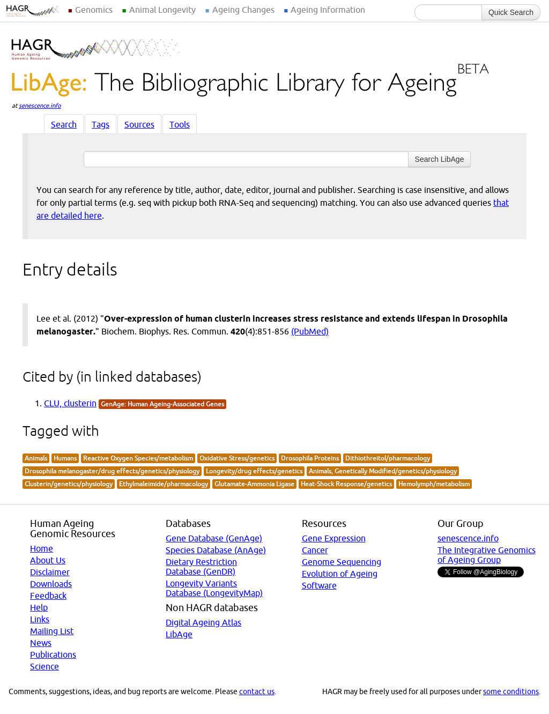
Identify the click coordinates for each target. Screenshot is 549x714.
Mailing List (51, 631)
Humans (65, 458)
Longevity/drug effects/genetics (254, 470)
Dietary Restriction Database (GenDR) (201, 566)
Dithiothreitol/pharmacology (387, 458)
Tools (179, 124)
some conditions (511, 691)
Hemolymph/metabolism (434, 483)
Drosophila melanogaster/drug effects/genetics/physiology (112, 470)
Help (39, 607)
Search (64, 124)
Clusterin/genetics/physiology (69, 483)
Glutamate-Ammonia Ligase (254, 483)
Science (44, 666)
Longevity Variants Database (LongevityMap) (214, 588)
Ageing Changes (243, 9)
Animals (36, 458)
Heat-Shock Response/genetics (346, 483)
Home (41, 548)
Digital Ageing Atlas (203, 622)
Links (39, 619)
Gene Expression (334, 538)
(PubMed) (310, 331)
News (40, 643)
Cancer (315, 550)
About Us (47, 560)
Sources (139, 124)
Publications (53, 654)
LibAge (179, 634)
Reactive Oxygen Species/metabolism (138, 458)
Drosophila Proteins (310, 458)
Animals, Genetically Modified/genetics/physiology (383, 470)
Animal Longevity (162, 9)
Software (319, 585)
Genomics (94, 9)
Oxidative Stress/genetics (236, 458)
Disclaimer (50, 572)
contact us (256, 691)
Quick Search (510, 12)
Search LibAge (439, 159)
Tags (100, 124)
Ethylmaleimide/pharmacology (163, 483)
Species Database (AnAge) (216, 550)
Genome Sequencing (341, 562)
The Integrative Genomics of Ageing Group (486, 554)
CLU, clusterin (70, 403)
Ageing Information (328, 9)
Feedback (48, 595)
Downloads (51, 584)
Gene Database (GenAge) (214, 538)
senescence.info (40, 105)
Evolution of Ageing (339, 573)
